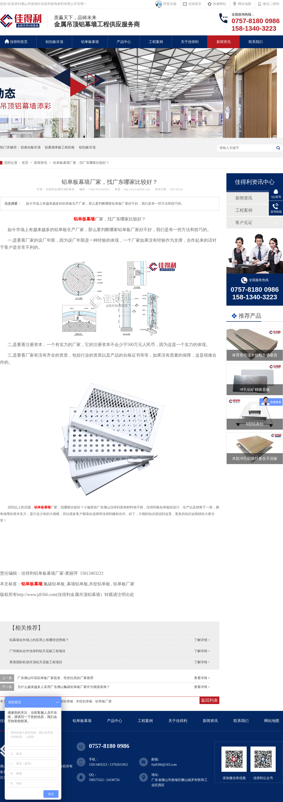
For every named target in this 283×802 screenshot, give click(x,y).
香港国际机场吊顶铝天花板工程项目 (35, 662)
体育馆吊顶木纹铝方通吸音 (254, 355)
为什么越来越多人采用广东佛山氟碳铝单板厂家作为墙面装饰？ (63, 687)
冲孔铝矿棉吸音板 (255, 390)
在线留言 (194, 4)
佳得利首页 (16, 41)
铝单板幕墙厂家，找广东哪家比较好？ (81, 163)
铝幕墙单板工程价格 (60, 147)
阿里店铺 (169, 4)
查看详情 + (202, 678)
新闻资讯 (223, 42)
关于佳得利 (190, 42)
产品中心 (124, 42)
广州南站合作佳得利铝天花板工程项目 (37, 651)
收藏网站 (219, 4)
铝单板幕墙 (90, 42)
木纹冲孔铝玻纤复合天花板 (254, 458)
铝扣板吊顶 (54, 42)
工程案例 (156, 42)
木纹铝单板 (84, 701)
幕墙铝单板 (65, 701)
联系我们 (256, 42)
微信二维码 (271, 4)
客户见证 (243, 222)
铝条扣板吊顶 (31, 147)
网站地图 (244, 4)
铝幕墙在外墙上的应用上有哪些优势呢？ (39, 640)
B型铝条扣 (255, 424)
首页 (25, 163)
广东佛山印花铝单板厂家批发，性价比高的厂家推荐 (55, 678)
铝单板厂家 (103, 701)
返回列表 (209, 700)
